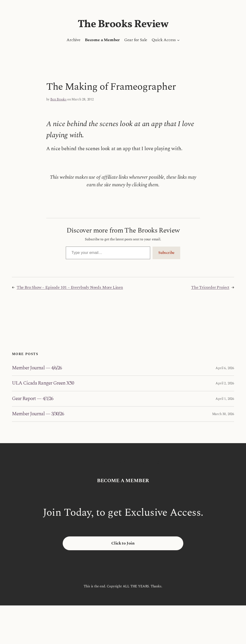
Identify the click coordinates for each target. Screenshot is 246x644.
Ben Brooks (58, 99)
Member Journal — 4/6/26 (37, 368)
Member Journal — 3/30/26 (38, 414)
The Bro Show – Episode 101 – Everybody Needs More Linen (70, 287)
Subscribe (166, 253)
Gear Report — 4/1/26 (32, 398)
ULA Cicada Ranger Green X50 (43, 383)
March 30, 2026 (223, 413)
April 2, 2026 (224, 383)
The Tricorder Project (210, 287)
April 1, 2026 (224, 398)
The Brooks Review (123, 24)
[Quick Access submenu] (178, 40)
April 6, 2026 (224, 368)
